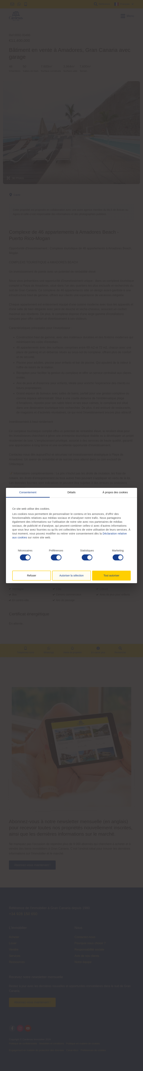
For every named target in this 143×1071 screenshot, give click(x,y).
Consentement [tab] (27, 492)
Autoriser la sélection (71, 575)
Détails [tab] (71, 492)
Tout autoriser (111, 575)
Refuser (31, 575)
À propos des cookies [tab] (115, 492)
